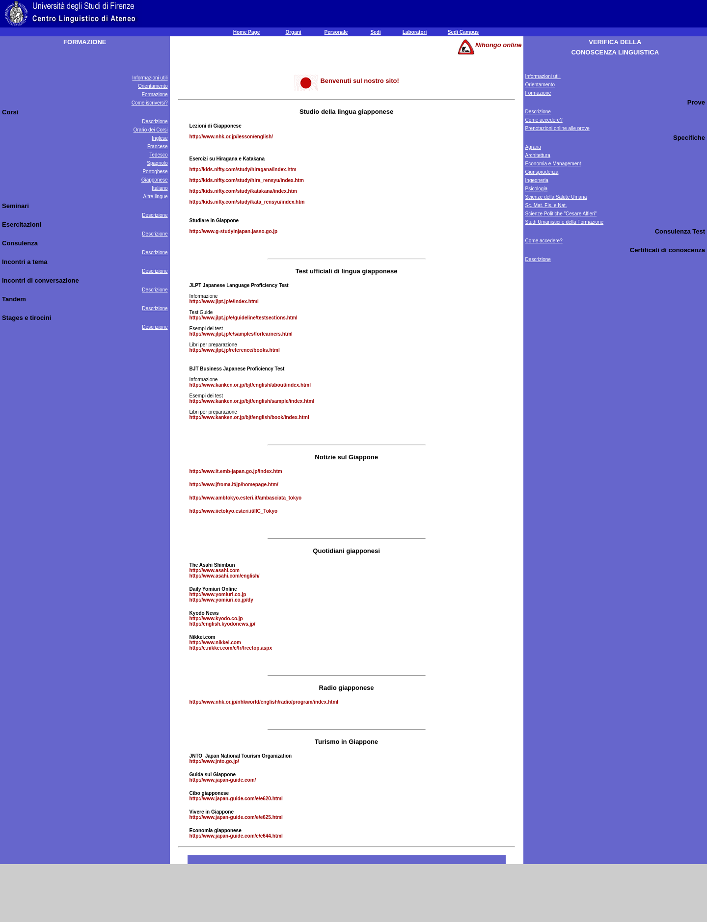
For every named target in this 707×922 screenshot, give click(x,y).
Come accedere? (544, 120)
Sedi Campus (463, 32)
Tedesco (158, 155)
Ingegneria (536, 180)
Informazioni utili (149, 77)
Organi (293, 32)
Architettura (537, 155)
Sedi (375, 32)
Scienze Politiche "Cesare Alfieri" (561, 213)
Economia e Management (553, 163)
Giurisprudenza (542, 172)
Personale (336, 32)
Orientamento (153, 86)
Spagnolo (157, 163)
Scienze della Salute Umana (556, 197)
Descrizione (154, 121)
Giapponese (154, 180)
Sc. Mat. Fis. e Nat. (546, 205)
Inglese (159, 138)
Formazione (155, 94)
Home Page (246, 32)
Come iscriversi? (150, 102)
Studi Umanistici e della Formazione (564, 222)
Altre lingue (155, 196)
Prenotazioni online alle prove (557, 128)
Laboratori (415, 32)
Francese (157, 146)
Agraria (533, 147)
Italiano (159, 188)
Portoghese (154, 171)
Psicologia (536, 188)
